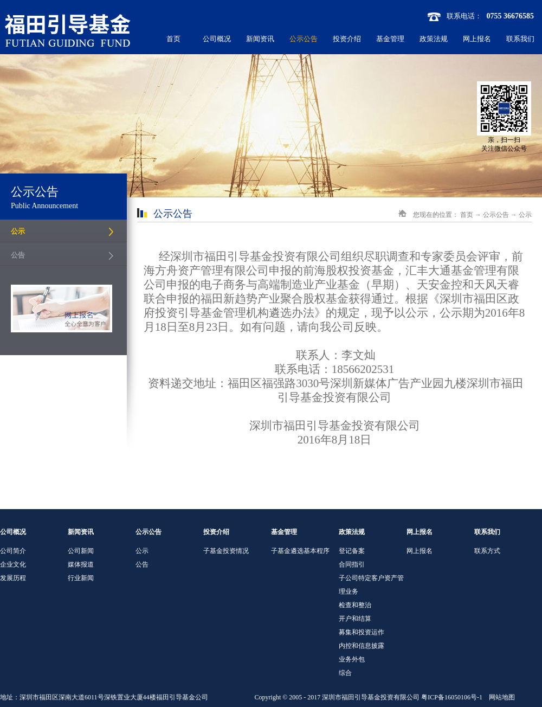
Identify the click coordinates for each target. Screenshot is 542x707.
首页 (173, 39)
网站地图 (500, 697)
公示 (525, 214)
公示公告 (496, 214)
